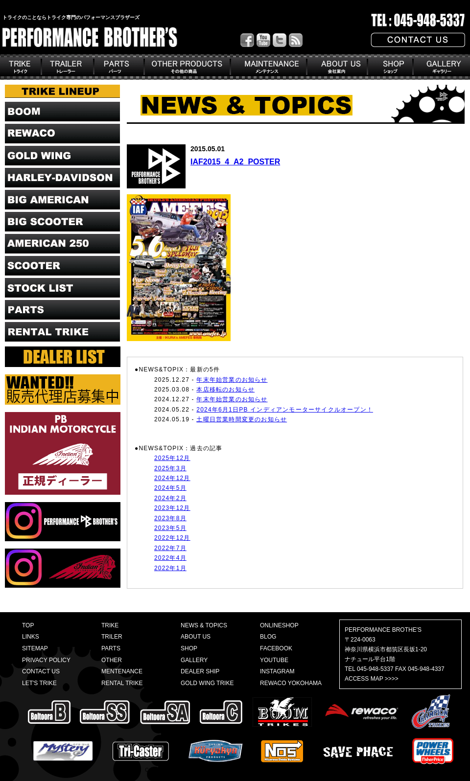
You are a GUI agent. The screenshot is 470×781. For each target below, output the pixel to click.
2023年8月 (170, 518)
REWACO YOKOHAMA (291, 683)
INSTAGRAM (277, 671)
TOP (28, 625)
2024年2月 (170, 498)
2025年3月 (170, 468)
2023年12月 (172, 508)
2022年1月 (170, 568)
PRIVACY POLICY (46, 660)
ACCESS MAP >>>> (372, 678)
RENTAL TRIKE (121, 683)
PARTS (110, 648)
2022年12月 (172, 537)
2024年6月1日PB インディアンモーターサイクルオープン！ (284, 409)
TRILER (111, 636)
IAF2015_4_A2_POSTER (235, 162)
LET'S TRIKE (39, 683)
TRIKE (109, 625)
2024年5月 (170, 487)
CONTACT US (41, 671)
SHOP (189, 648)
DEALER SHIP (200, 671)
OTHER (111, 660)
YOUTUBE (274, 660)
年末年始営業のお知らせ (231, 379)
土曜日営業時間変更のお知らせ (241, 419)
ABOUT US (196, 636)
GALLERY (194, 660)
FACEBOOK (276, 648)
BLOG (268, 636)
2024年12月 (172, 478)
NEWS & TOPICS (204, 625)
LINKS (30, 636)
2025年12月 (172, 458)
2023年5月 (170, 528)
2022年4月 (170, 557)
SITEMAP (35, 648)
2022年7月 (170, 548)
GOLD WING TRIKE (207, 683)
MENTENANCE (121, 671)
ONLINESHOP (279, 625)
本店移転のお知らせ (225, 389)
